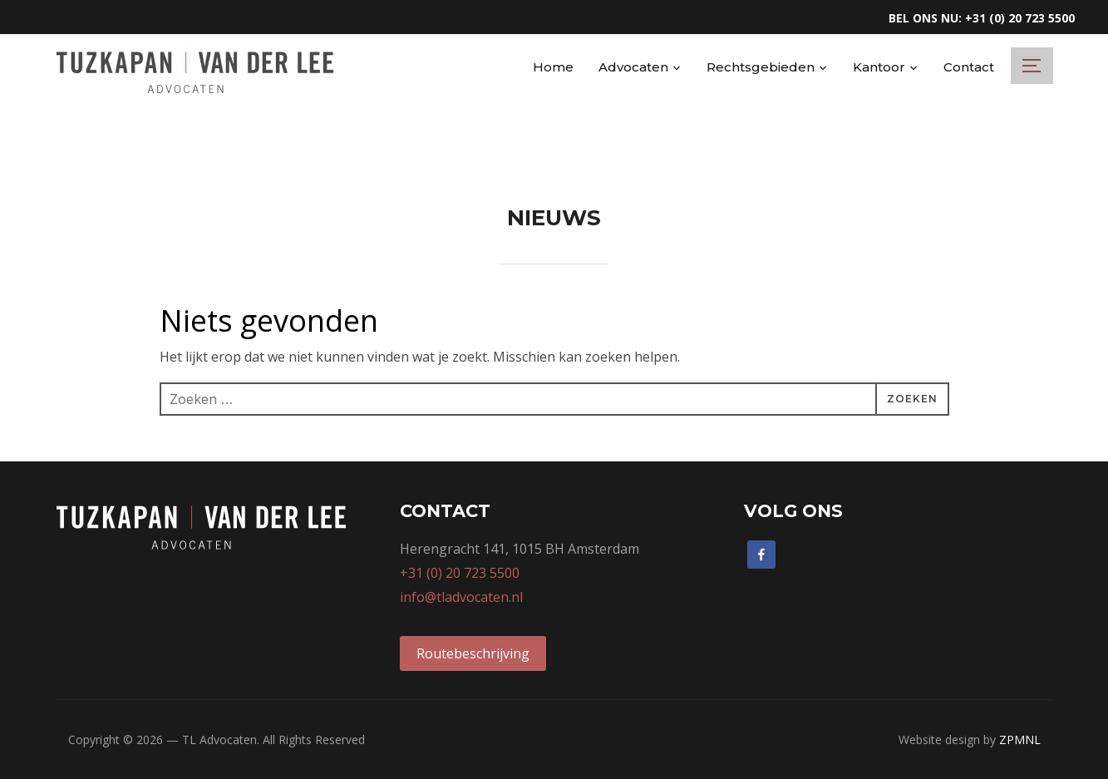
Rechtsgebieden (761, 67)
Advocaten (633, 67)
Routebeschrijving (472, 653)
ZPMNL (1020, 739)
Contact (968, 67)
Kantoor (879, 67)
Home (553, 67)
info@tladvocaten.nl (461, 597)
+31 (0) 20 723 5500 (460, 573)
